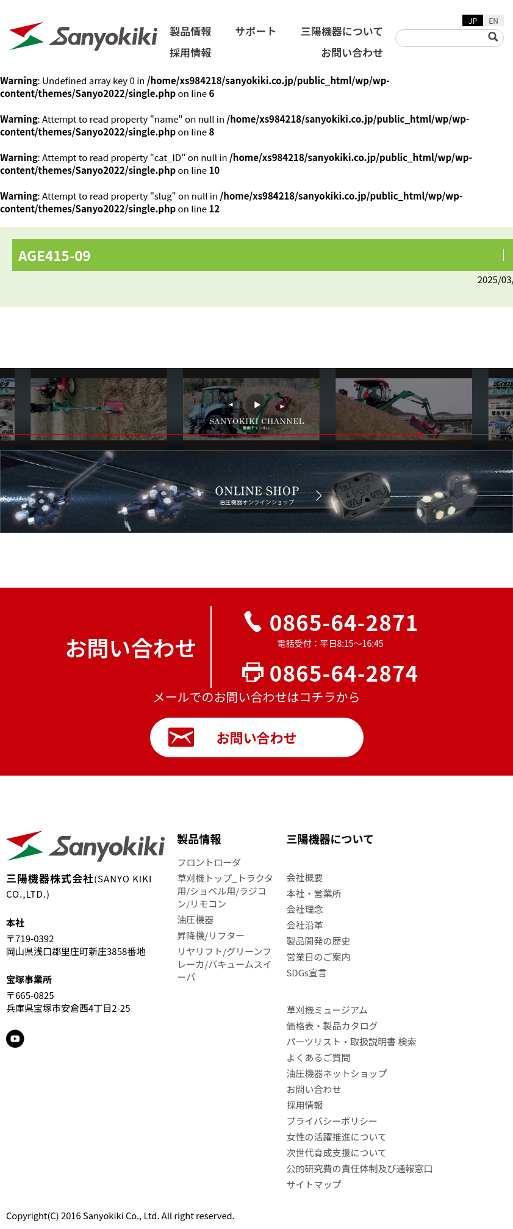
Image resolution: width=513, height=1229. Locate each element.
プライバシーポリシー (332, 1120)
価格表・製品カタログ (332, 1025)
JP (472, 20)
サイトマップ (313, 1184)
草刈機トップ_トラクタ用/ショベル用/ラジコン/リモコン (225, 890)
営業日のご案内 (318, 956)
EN (493, 20)
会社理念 (304, 909)
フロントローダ (209, 862)
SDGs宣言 (306, 972)
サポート (256, 30)
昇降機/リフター (211, 935)
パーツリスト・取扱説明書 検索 (351, 1041)
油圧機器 (195, 919)
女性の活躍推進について (336, 1136)
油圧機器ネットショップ (336, 1073)
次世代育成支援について (336, 1152)
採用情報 (190, 52)
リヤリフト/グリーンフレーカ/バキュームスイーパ (224, 964)
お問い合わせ (352, 52)
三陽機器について (342, 30)
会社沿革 (304, 924)
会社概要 (304, 877)
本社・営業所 (313, 893)
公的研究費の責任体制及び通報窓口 (359, 1168)
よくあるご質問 (318, 1057)
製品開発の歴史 (318, 940)
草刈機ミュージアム (327, 1009)
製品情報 (190, 30)
